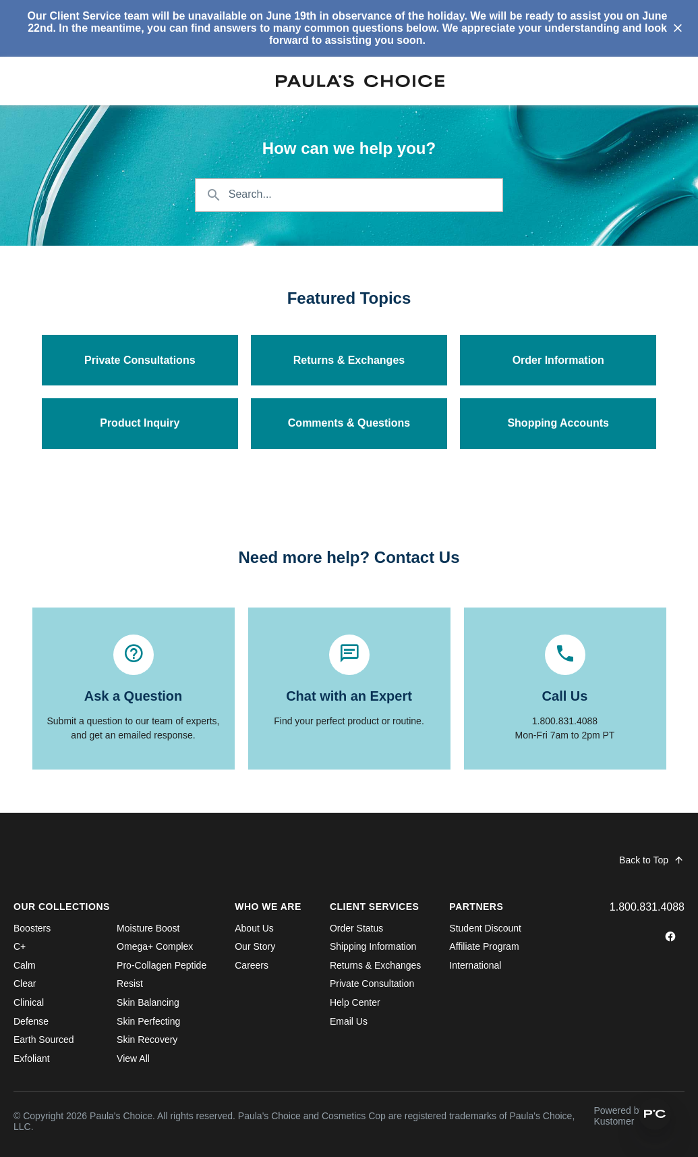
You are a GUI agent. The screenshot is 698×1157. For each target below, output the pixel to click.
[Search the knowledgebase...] (349, 195)
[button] (655, 1114)
